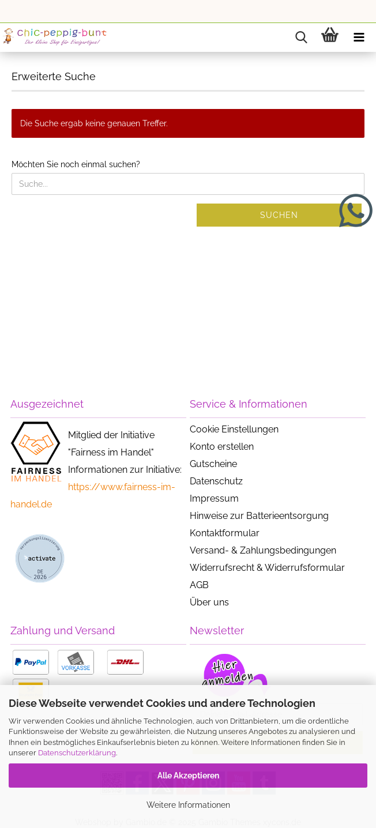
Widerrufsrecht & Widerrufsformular (267, 567)
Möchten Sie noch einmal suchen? (76, 164)
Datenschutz (216, 481)
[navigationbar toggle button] (358, 37)
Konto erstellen (222, 446)
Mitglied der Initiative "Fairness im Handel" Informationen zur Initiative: (125, 452)
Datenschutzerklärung (77, 752)
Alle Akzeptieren (188, 775)
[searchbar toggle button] (301, 37)
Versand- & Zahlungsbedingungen (263, 550)
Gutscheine (213, 463)
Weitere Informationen (188, 805)
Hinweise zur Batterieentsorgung (259, 515)
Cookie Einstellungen (234, 429)
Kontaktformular (225, 533)
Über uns (209, 602)
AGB (199, 584)
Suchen (279, 215)
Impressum (214, 498)
